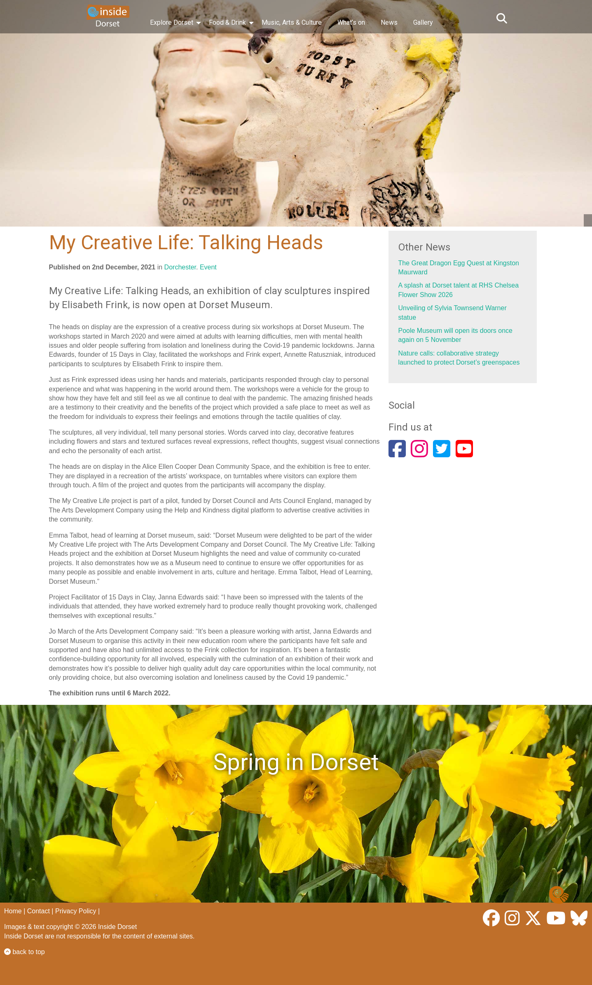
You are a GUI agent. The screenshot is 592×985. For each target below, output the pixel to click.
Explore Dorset (171, 22)
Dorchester (180, 267)
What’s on (351, 22)
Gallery (423, 22)
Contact (38, 911)
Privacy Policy (75, 911)
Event (208, 267)
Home (13, 911)
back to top (24, 951)
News (389, 22)
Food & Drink (227, 22)
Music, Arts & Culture (292, 22)
